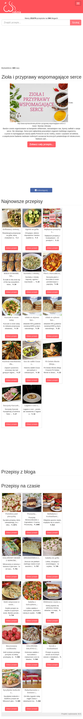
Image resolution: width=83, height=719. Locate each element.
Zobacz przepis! (11, 248)
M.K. (80, 714)
